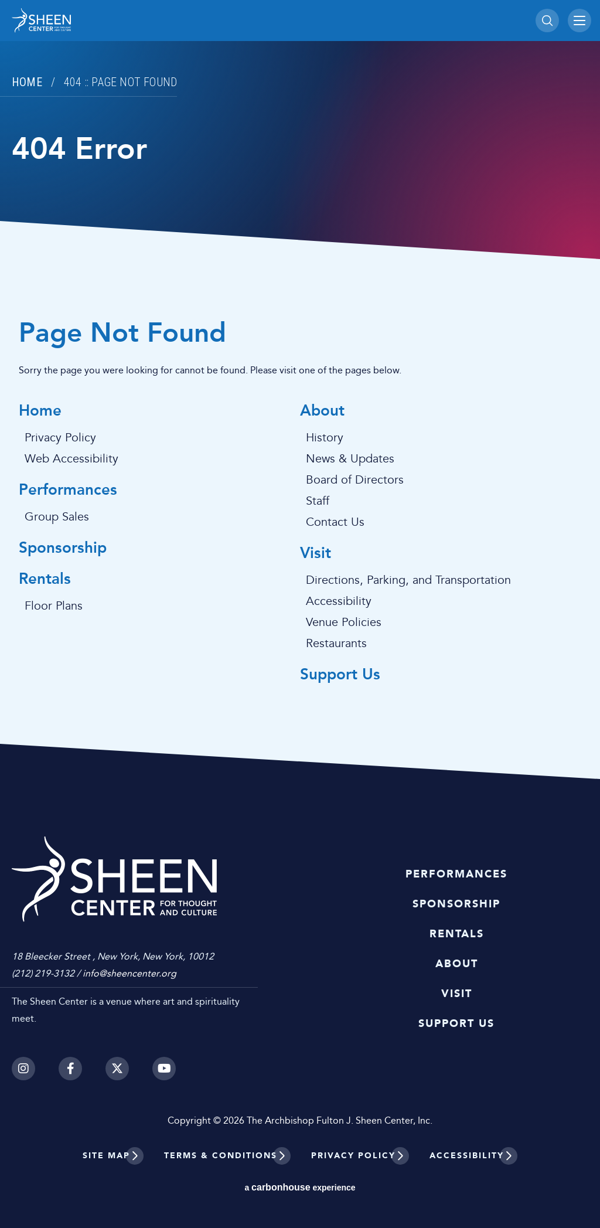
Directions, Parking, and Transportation (408, 580)
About (322, 411)
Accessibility (338, 601)
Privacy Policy (60, 438)
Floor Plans (54, 606)
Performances (68, 490)
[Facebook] (70, 1068)
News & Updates (350, 459)
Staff (317, 501)
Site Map (106, 1156)
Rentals (45, 579)
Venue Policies (343, 622)
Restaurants (336, 644)
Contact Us (335, 522)
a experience (299, 1187)
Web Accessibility (71, 459)
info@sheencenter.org (129, 973)
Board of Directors (355, 480)
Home (27, 82)
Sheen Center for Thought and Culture (93, 20)
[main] (300, 389)
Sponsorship (63, 548)
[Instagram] (23, 1068)
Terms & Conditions (220, 1156)
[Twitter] (117, 1068)
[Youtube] (164, 1068)
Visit (315, 554)
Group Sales (57, 517)
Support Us (340, 675)
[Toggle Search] (547, 20)
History (324, 438)
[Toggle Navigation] (579, 20)
